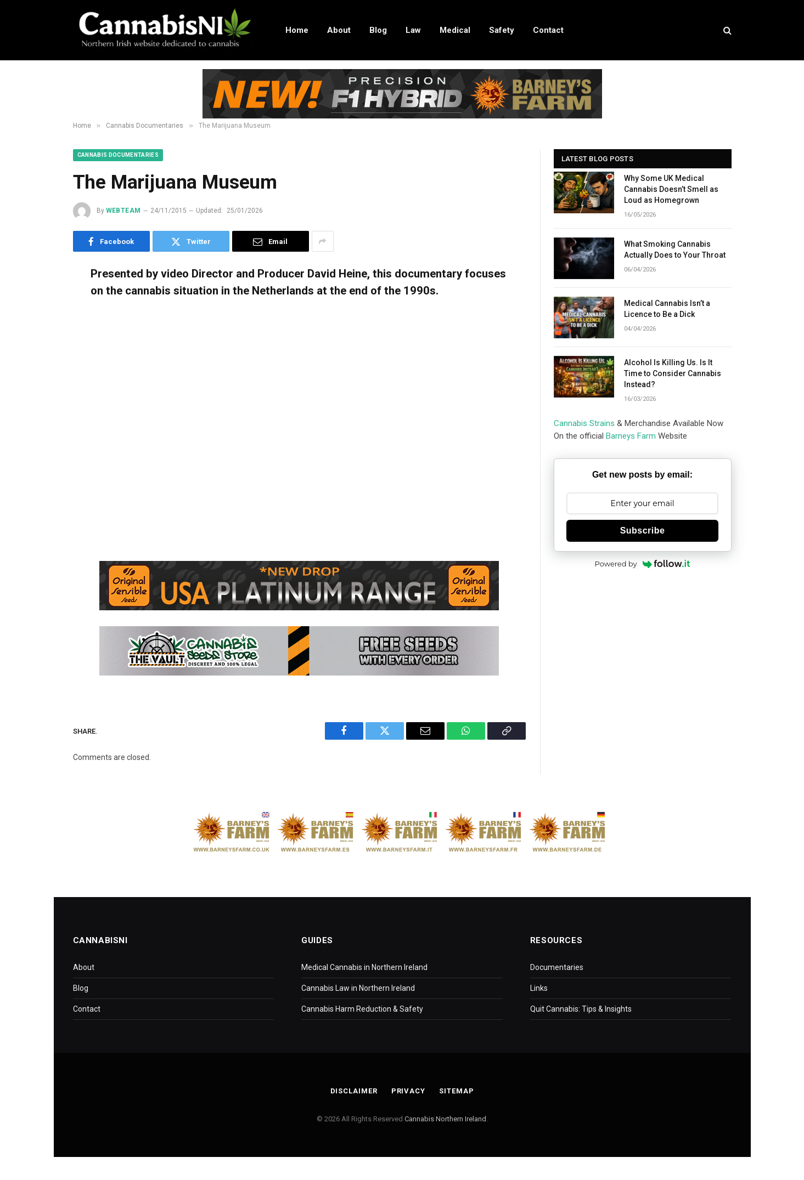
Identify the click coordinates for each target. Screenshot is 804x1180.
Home (296, 30)
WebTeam (123, 210)
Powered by (642, 563)
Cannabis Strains (584, 423)
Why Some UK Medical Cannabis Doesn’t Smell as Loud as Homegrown (671, 189)
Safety (501, 30)
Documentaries (556, 967)
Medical (455, 30)
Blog (378, 30)
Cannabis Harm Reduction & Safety (362, 1009)
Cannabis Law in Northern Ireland (358, 988)
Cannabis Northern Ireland (445, 1119)
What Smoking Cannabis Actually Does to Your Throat (675, 249)
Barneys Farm (631, 436)
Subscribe (642, 530)
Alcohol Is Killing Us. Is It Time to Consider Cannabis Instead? (672, 373)
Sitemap (456, 1091)
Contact (548, 30)
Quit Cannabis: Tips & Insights (581, 1009)
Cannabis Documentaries (118, 155)
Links (539, 988)
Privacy (408, 1091)
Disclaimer (354, 1091)
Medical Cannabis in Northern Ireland (364, 967)
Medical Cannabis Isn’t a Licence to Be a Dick (667, 309)
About (339, 30)
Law (413, 30)
